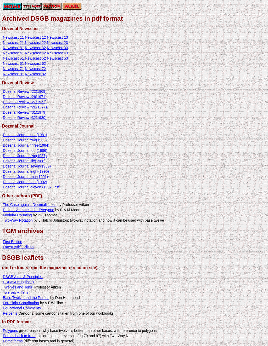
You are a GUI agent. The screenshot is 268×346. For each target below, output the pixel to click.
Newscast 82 (35, 74)
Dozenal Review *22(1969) (25, 91)
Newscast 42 (35, 53)
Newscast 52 (35, 58)
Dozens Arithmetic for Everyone (28, 210)
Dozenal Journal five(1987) (25, 156)
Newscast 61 (13, 63)
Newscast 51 (13, 58)
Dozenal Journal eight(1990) (26, 171)
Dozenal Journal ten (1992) (25, 182)
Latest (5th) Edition (18, 247)
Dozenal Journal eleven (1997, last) (31, 187)
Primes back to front (19, 336)
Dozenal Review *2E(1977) (25, 107)
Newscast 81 (13, 74)
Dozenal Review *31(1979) (25, 112)
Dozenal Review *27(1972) (25, 102)
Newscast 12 (35, 37)
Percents (10, 313)
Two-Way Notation (18, 220)
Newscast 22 (35, 43)
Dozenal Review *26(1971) (25, 97)
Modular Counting (17, 215)
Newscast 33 (57, 48)
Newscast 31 (13, 48)
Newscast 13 (57, 37)
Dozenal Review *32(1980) (25, 118)
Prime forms (13, 341)
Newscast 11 (13, 37)
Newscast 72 (35, 69)
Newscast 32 (35, 48)
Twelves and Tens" (18, 287)
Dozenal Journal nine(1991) (25, 177)
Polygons (10, 330)
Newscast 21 (13, 43)
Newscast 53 (57, 58)
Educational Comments (22, 308)
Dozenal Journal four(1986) (25, 150)
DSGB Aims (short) (18, 282)
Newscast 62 (35, 63)
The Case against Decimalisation (30, 205)
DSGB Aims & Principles (23, 277)
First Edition (12, 242)
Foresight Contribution (21, 303)
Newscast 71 (13, 69)
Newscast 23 (57, 43)
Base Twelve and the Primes (26, 298)
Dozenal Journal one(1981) (25, 135)
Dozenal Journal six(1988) (24, 161)
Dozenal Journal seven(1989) (27, 166)
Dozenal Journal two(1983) (25, 140)
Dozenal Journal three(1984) (26, 145)
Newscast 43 (57, 53)
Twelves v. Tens (16, 292)
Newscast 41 (13, 53)
